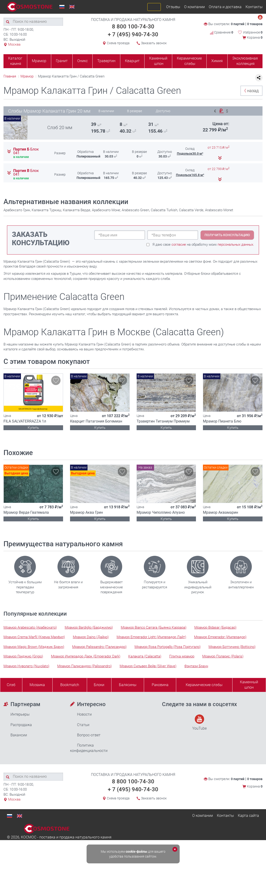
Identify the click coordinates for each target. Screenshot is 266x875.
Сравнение (221, 32)
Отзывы (173, 7)
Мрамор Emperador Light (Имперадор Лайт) (151, 637)
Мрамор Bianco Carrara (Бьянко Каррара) (153, 627)
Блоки (99, 685)
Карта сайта (248, 816)
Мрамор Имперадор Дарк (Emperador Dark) (85, 656)
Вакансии (18, 735)
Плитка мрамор (181, 656)
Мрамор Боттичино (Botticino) (232, 647)
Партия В (26, 172)
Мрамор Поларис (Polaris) (222, 656)
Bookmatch (69, 685)
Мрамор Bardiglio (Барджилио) (89, 627)
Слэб (11, 685)
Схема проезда (118, 43)
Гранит (62, 61)
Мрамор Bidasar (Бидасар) (215, 627)
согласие (179, 244)
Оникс (82, 61)
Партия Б (26, 151)
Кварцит (132, 61)
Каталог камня (15, 61)
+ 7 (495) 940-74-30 (133, 34)
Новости (84, 714)
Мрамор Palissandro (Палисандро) (99, 647)
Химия (217, 61)
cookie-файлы (136, 851)
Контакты (254, 7)
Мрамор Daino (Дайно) (91, 637)
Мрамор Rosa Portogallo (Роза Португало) (168, 647)
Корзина (255, 37)
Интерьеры (20, 714)
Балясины (127, 685)
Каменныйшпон (249, 685)
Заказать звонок (154, 43)
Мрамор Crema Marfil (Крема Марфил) (34, 637)
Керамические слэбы (189, 61)
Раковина (160, 685)
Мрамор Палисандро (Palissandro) (84, 666)
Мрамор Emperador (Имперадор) (220, 637)
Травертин (106, 61)
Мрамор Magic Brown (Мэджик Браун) (33, 647)
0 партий (237, 24)
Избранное (253, 32)
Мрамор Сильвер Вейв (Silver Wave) (148, 666)
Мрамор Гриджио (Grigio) (23, 656)
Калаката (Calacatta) (144, 656)
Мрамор (39, 61)
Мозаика (37, 685)
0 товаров (255, 24)
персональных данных (235, 244)
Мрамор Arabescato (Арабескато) (30, 627)
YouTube (199, 722)
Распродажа (21, 725)
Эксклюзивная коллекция (245, 61)
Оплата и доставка (225, 7)
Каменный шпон (158, 61)
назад (250, 90)
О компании (194, 7)
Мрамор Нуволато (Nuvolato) (26, 666)
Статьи (83, 725)
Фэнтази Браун (196, 666)
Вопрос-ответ (89, 735)
